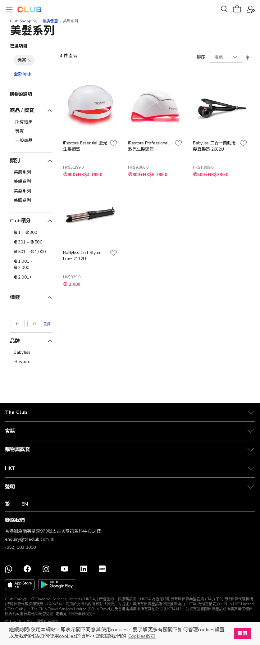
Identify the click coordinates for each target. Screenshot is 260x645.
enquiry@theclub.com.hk (29, 539)
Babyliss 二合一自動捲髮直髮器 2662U (214, 146)
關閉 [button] (242, 633)
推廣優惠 (50, 21)
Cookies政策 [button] (142, 636)
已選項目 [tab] (19, 46)
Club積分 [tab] (20, 220)
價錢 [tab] (15, 297)
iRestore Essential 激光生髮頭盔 (85, 146)
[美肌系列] (31, 172)
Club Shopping (23, 21)
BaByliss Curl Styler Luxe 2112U (82, 256)
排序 (201, 57)
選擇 (47, 323)
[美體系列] (31, 200)
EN (24, 504)
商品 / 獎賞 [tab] (22, 110)
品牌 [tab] (15, 341)
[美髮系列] (31, 191)
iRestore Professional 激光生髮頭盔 (148, 146)
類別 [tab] (15, 160)
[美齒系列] (31, 181)
